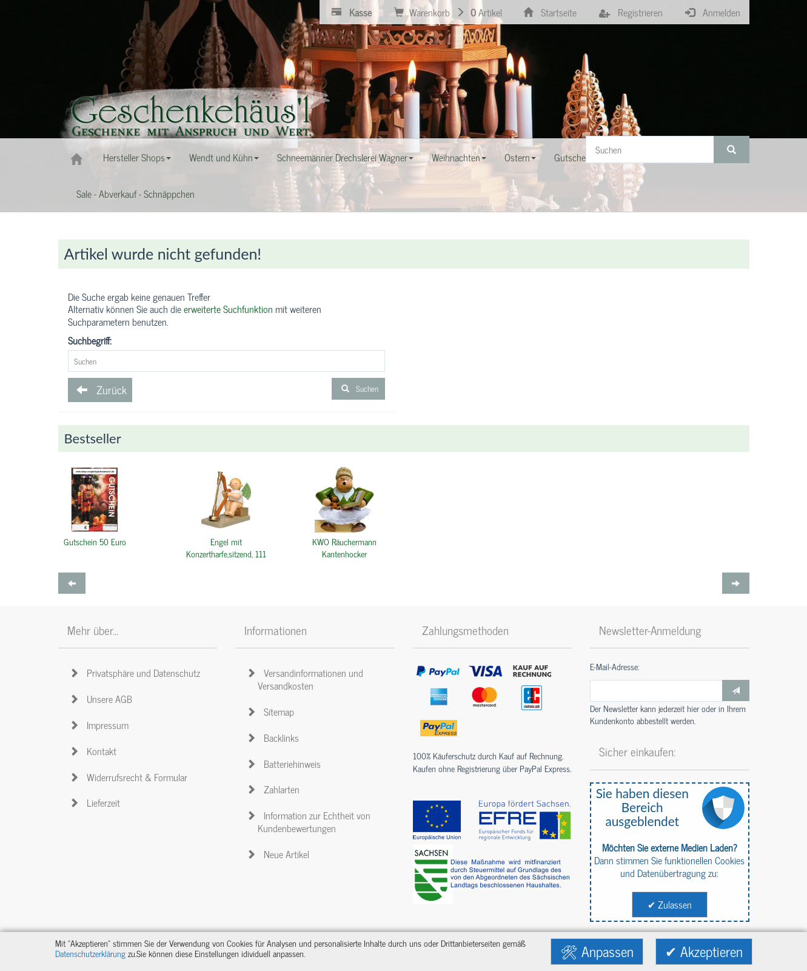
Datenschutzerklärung (90, 953)
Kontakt (94, 751)
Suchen (358, 388)
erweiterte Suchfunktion (228, 309)
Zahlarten (275, 789)
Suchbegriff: (90, 340)
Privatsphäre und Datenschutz (136, 672)
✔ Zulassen (670, 904)
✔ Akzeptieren (704, 951)
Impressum (101, 725)
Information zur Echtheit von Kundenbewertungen (310, 821)
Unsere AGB (102, 699)
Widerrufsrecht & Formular (130, 777)
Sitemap (272, 711)
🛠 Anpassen (597, 951)
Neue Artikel (279, 854)
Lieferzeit (96, 802)
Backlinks (274, 737)
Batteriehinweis (285, 763)
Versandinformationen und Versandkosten (306, 679)
